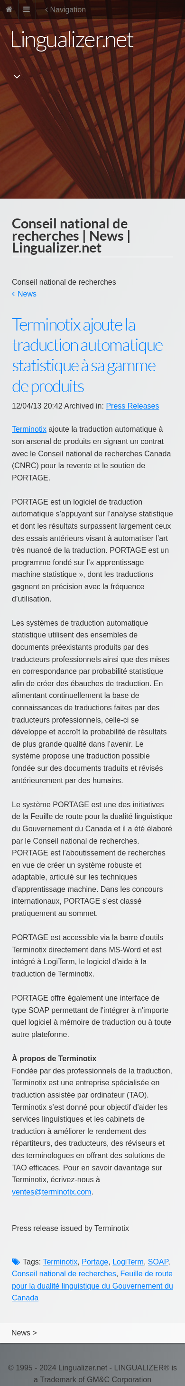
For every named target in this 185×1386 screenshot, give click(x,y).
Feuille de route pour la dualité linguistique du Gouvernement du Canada (92, 1286)
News (27, 294)
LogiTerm (128, 1262)
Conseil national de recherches (64, 1274)
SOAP (158, 1262)
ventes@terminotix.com (51, 1192)
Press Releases (132, 406)
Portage (95, 1262)
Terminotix (29, 429)
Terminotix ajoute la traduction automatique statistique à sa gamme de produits (87, 355)
